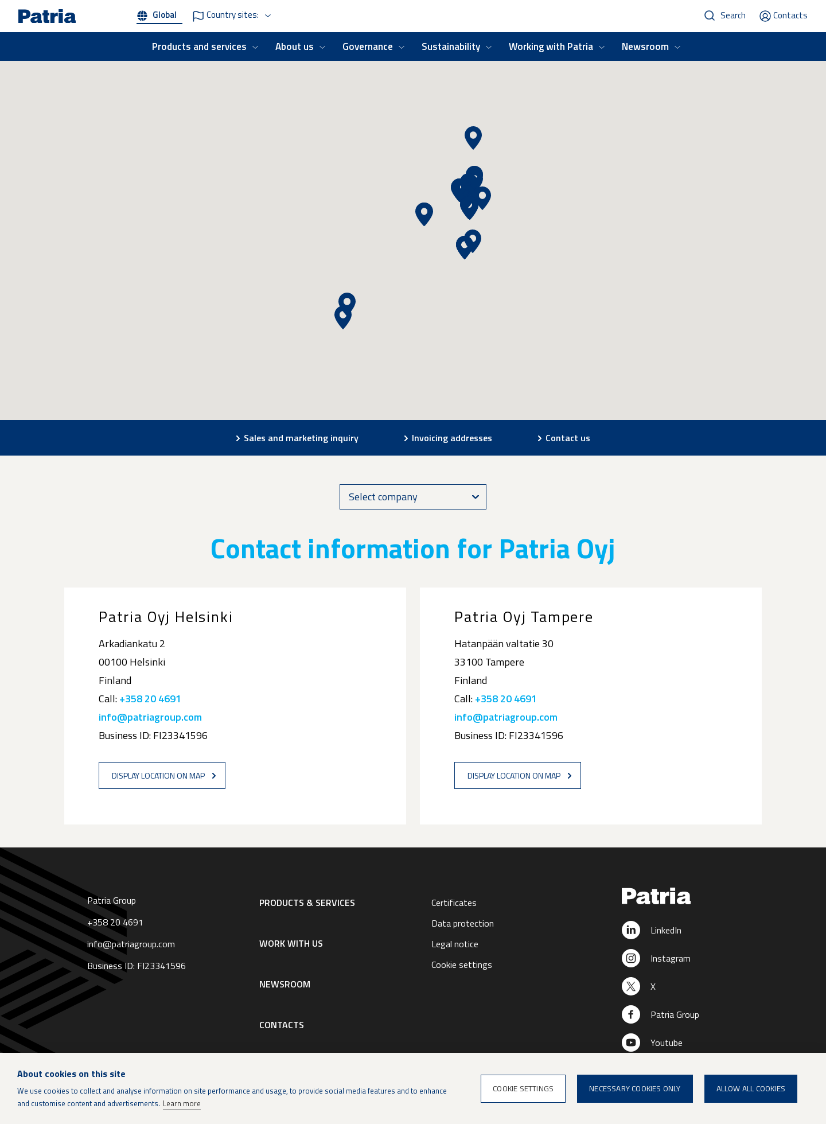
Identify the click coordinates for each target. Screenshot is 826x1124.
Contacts (790, 15)
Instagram (670, 958)
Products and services (199, 46)
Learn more (182, 1103)
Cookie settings (461, 964)
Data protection (462, 923)
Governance (367, 46)
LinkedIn (665, 930)
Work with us (291, 943)
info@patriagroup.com (150, 717)
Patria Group (674, 1014)
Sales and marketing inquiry (301, 438)
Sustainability (451, 46)
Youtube (666, 1042)
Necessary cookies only (634, 1088)
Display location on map (158, 775)
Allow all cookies (750, 1088)
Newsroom (645, 46)
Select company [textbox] (383, 496)
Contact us (568, 438)
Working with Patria (551, 46)
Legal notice (454, 944)
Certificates (454, 902)
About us (294, 46)
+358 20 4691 (150, 698)
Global (165, 14)
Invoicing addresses (452, 438)
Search (733, 15)
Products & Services (307, 902)
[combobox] (413, 497)
